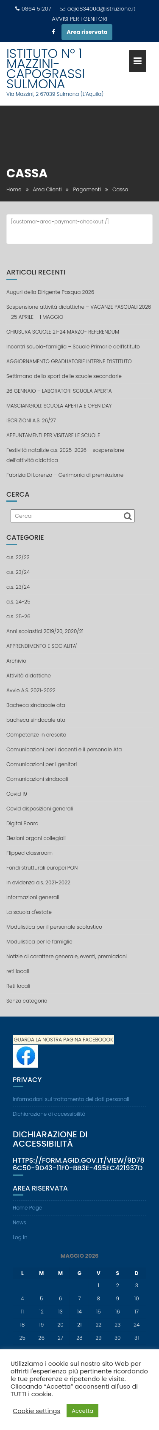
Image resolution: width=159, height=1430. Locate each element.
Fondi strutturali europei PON (42, 867)
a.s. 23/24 (18, 572)
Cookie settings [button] (36, 1411)
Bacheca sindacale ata (35, 705)
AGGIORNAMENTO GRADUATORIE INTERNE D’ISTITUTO (69, 361)
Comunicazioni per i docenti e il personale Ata (64, 749)
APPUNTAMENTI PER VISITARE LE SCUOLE (53, 435)
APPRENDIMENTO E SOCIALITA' (41, 646)
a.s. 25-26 (18, 616)
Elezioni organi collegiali (36, 838)
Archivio (16, 660)
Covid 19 (16, 793)
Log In (20, 1237)
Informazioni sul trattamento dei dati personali (71, 1099)
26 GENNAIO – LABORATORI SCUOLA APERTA (59, 390)
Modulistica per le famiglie (39, 941)
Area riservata (87, 32)
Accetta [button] (82, 1411)
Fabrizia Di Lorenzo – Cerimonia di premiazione (64, 474)
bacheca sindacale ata (35, 719)
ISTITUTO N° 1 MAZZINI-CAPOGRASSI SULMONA (45, 69)
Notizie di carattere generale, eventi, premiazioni (66, 956)
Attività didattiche (28, 675)
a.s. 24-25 (18, 601)
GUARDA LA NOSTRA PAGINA (47, 1040)
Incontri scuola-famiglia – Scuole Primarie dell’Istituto (73, 346)
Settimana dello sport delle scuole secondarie (64, 376)
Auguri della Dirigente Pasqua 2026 (50, 292)
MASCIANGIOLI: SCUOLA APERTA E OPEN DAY (59, 405)
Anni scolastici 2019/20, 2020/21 (45, 631)
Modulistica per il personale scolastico (54, 926)
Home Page (27, 1207)
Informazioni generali (32, 897)
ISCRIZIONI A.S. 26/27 (31, 420)
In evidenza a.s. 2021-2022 (38, 882)
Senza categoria (26, 1000)
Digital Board (22, 823)
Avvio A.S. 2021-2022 (31, 690)
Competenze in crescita (36, 734)
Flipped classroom (29, 852)
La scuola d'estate (29, 912)
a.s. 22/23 (18, 557)
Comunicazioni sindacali (37, 779)
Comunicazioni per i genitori (41, 764)
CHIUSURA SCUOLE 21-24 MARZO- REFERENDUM (62, 331)
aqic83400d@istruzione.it (98, 9)
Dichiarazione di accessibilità (49, 1113)
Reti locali (18, 986)
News (19, 1222)
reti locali (17, 971)
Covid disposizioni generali (39, 808)
